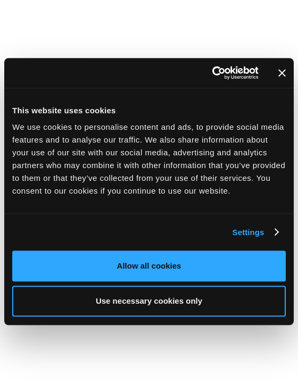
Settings (248, 232)
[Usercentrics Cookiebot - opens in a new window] (212, 73)
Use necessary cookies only (149, 300)
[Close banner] (282, 73)
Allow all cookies (149, 265)
